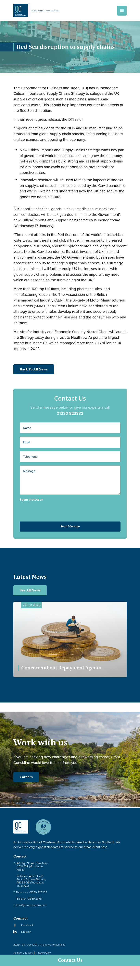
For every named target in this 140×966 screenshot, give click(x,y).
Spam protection (39, 499)
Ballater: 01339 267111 (29, 898)
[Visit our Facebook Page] (23, 925)
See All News (30, 590)
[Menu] (122, 11)
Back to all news (26, 369)
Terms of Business (23, 953)
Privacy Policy (43, 953)
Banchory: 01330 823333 (30, 892)
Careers (18, 777)
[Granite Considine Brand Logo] (21, 830)
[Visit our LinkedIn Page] (23, 932)
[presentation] (49, 509)
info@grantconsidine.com (30, 905)
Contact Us (70, 960)
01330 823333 (77, 413)
